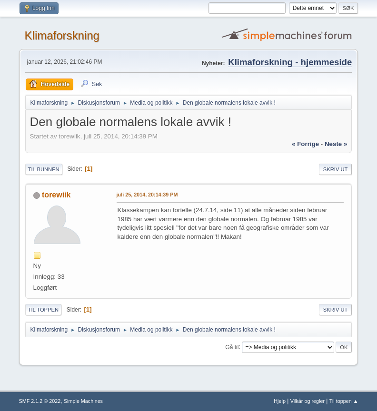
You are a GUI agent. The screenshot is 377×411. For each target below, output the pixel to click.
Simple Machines (83, 401)
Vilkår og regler (307, 401)
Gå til (231, 346)
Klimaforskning (62, 35)
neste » (336, 143)
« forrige (305, 143)
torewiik (56, 195)
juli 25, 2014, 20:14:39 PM (147, 194)
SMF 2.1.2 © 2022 (40, 401)
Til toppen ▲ (343, 401)
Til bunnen (44, 169)
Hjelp (280, 401)
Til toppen (43, 310)
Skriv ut (335, 169)
